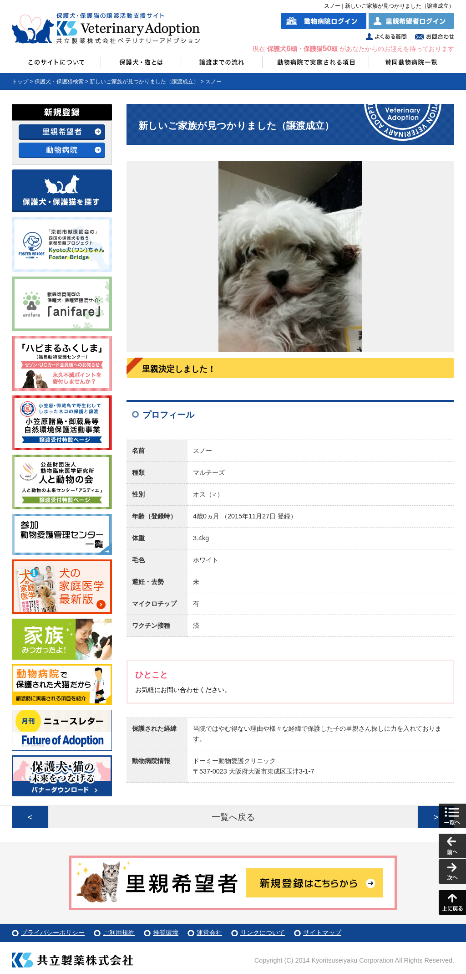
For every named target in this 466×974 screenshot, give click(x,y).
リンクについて (262, 932)
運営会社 (209, 932)
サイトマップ (322, 932)
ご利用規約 (119, 932)
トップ (20, 81)
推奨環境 (165, 932)
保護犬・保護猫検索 (59, 81)
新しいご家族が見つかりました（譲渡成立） (144, 81)
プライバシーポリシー (53, 932)
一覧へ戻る (233, 817)
